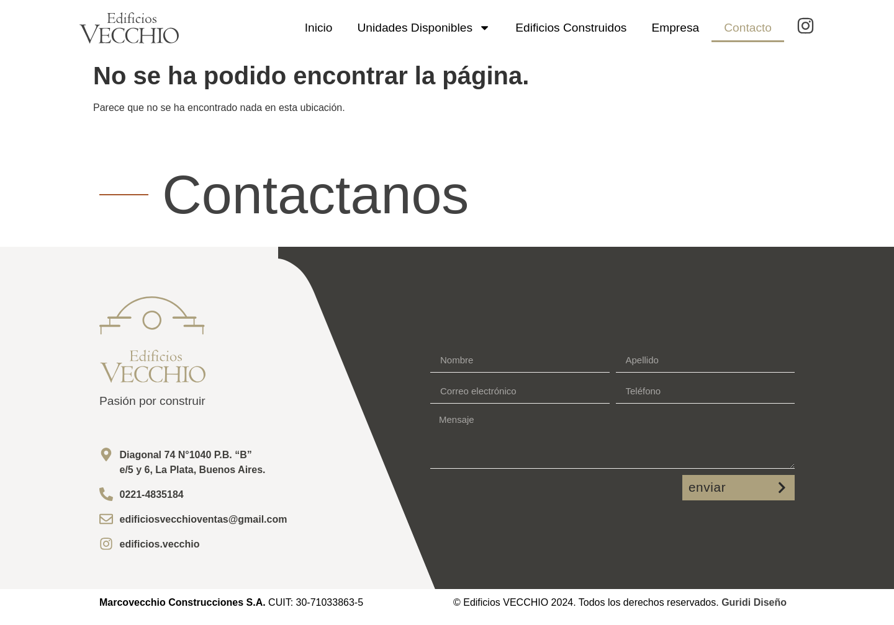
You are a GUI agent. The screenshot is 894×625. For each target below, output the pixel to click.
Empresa (675, 27)
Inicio (319, 27)
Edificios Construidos (570, 27)
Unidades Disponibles (423, 28)
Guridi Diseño (754, 602)
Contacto (748, 27)
